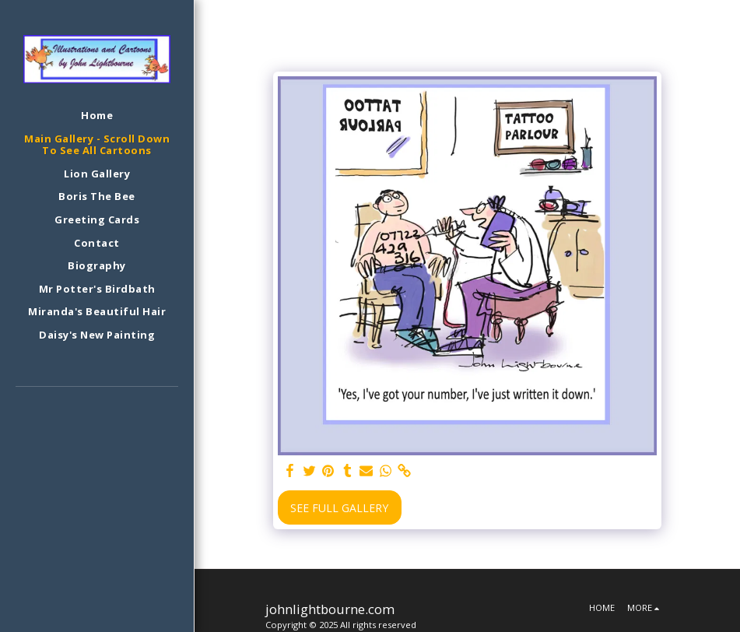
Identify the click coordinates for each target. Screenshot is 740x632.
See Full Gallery (339, 507)
